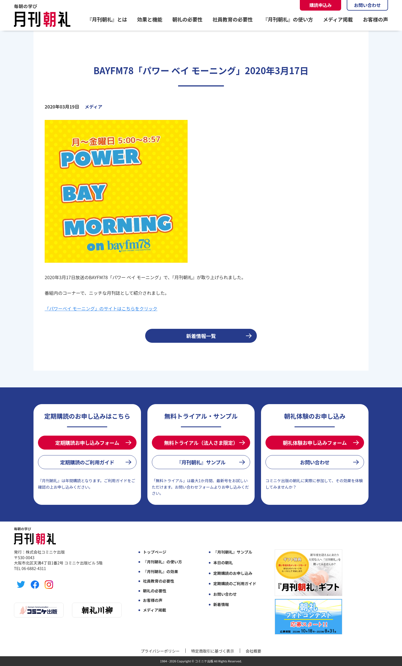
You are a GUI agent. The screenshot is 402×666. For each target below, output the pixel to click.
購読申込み (320, 5)
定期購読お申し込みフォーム (87, 442)
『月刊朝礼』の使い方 (288, 19)
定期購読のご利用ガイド (87, 462)
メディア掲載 (338, 19)
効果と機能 (149, 19)
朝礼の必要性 (187, 19)
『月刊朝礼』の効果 (160, 571)
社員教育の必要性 (232, 19)
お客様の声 (375, 19)
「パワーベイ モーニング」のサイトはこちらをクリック (101, 308)
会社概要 (253, 651)
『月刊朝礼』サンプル (201, 462)
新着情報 (221, 604)
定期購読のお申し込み (232, 573)
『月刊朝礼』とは (107, 19)
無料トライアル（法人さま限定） (201, 442)
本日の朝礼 (223, 562)
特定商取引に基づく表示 (212, 651)
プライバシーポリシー (160, 651)
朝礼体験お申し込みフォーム (315, 442)
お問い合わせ (367, 5)
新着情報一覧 (201, 335)
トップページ (154, 552)
